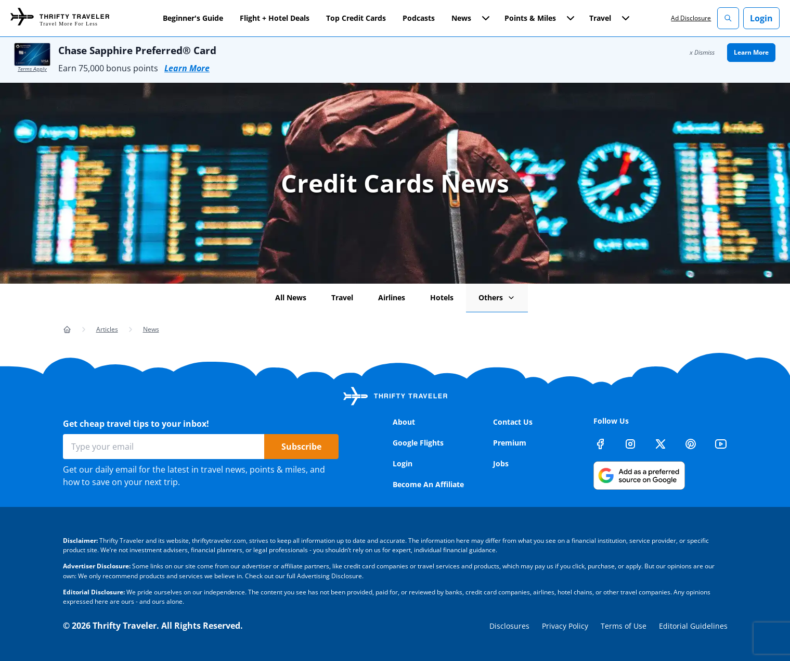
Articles (107, 329)
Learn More (187, 68)
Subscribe (301, 446)
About (404, 422)
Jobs (501, 463)
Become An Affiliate (428, 484)
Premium (509, 443)
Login (761, 18)
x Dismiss (702, 52)
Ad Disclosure (691, 18)
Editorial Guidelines (693, 626)
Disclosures (509, 626)
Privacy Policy (565, 626)
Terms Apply (32, 68)
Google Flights (418, 443)
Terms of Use (623, 626)
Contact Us (513, 422)
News (151, 329)
